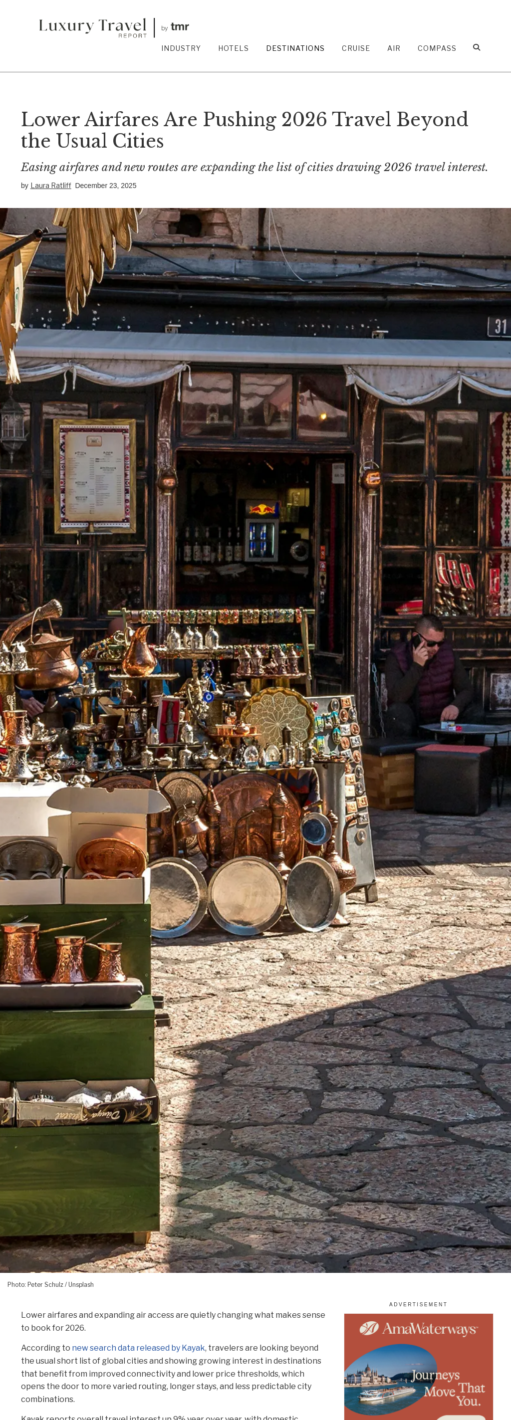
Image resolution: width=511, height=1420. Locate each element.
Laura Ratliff (50, 185)
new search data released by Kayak (138, 1348)
